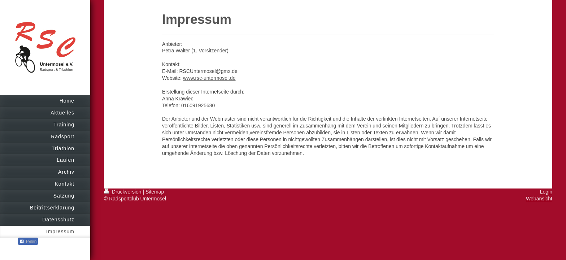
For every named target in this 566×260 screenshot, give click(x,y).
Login (546, 192)
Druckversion (123, 192)
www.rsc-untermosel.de (209, 78)
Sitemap (154, 192)
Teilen (27, 241)
